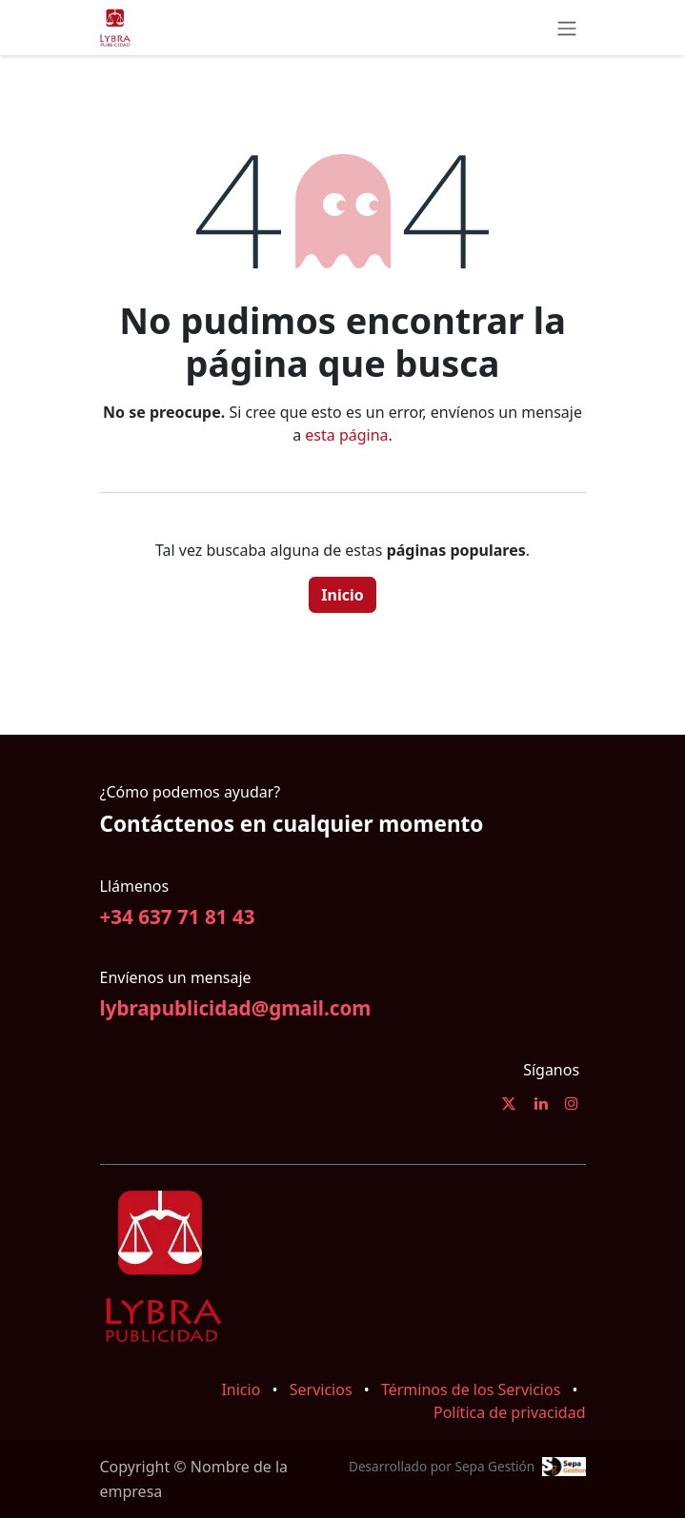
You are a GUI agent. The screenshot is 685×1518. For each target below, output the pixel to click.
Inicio (342, 594)
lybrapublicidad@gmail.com (236, 1008)
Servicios (321, 1389)
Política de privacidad (509, 1412)
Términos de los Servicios (470, 1389)
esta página (346, 434)
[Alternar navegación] (567, 28)
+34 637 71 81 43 (177, 916)
